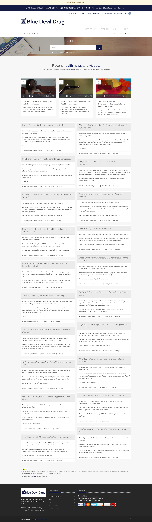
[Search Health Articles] (73, 47)
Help (79, 13)
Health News (57, 52)
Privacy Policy (53, 508)
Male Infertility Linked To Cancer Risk (95, 228)
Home (116, 34)
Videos (70, 52)
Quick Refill (96, 13)
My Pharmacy (90, 29)
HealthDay (33, 476)
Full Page (59, 150)
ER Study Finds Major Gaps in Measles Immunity (43, 295)
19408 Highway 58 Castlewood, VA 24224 (40, 8)
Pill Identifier (86, 13)
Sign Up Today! (118, 13)
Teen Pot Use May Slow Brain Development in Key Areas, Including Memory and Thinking (111, 104)
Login (125, 13)
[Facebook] (129, 13)
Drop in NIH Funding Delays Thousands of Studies (43, 125)
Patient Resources (109, 29)
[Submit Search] (99, 47)
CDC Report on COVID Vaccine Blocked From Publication (47, 437)
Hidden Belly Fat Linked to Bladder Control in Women (102, 395)
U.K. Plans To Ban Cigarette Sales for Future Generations (46, 159)
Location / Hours (107, 13)
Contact (124, 29)
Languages (72, 13)
